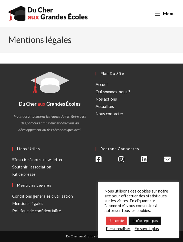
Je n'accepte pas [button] (145, 220)
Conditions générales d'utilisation (42, 196)
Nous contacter (109, 113)
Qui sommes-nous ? (113, 91)
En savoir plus (147, 228)
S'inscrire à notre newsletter (37, 159)
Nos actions (106, 99)
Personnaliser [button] (118, 228)
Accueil (102, 84)
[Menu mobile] (165, 13)
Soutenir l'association (31, 166)
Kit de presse (23, 174)
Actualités (105, 106)
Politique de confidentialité (36, 210)
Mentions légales (27, 203)
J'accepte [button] (116, 220)
